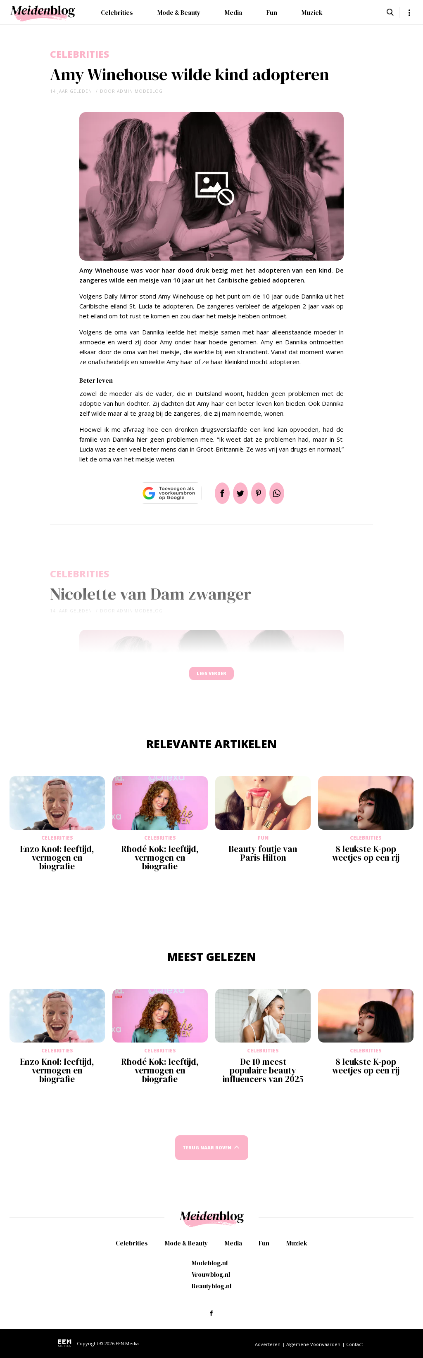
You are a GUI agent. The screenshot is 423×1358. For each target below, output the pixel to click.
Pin (262, 493)
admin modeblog (140, 91)
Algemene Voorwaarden (313, 1344)
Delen (212, 493)
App (286, 493)
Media (233, 12)
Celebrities (117, 12)
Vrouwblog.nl (211, 1274)
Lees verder (211, 677)
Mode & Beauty (178, 12)
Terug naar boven (207, 1155)
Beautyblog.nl (211, 1286)
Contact (354, 1344)
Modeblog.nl (210, 1263)
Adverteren (267, 1344)
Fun (271, 12)
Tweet (237, 493)
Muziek (312, 12)
